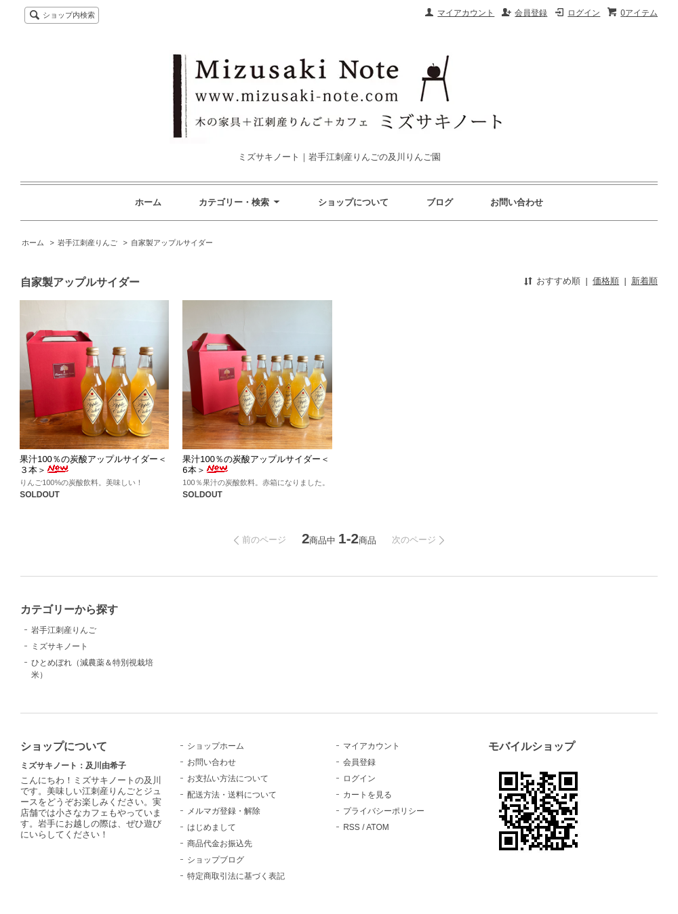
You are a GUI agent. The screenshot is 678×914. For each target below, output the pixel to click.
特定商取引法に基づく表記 (236, 876)
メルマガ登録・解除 (223, 811)
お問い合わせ (516, 202)
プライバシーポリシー (383, 811)
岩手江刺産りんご (87, 242)
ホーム (148, 202)
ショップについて (353, 202)
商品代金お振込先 (219, 843)
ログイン (583, 13)
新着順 (644, 281)
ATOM (377, 827)
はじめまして (211, 827)
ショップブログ (215, 860)
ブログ (439, 202)
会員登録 (531, 13)
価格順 (606, 281)
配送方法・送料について (232, 794)
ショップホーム (215, 746)
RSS (351, 827)
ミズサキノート (59, 646)
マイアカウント (465, 13)
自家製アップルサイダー (172, 242)
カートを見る (367, 794)
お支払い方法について (227, 778)
